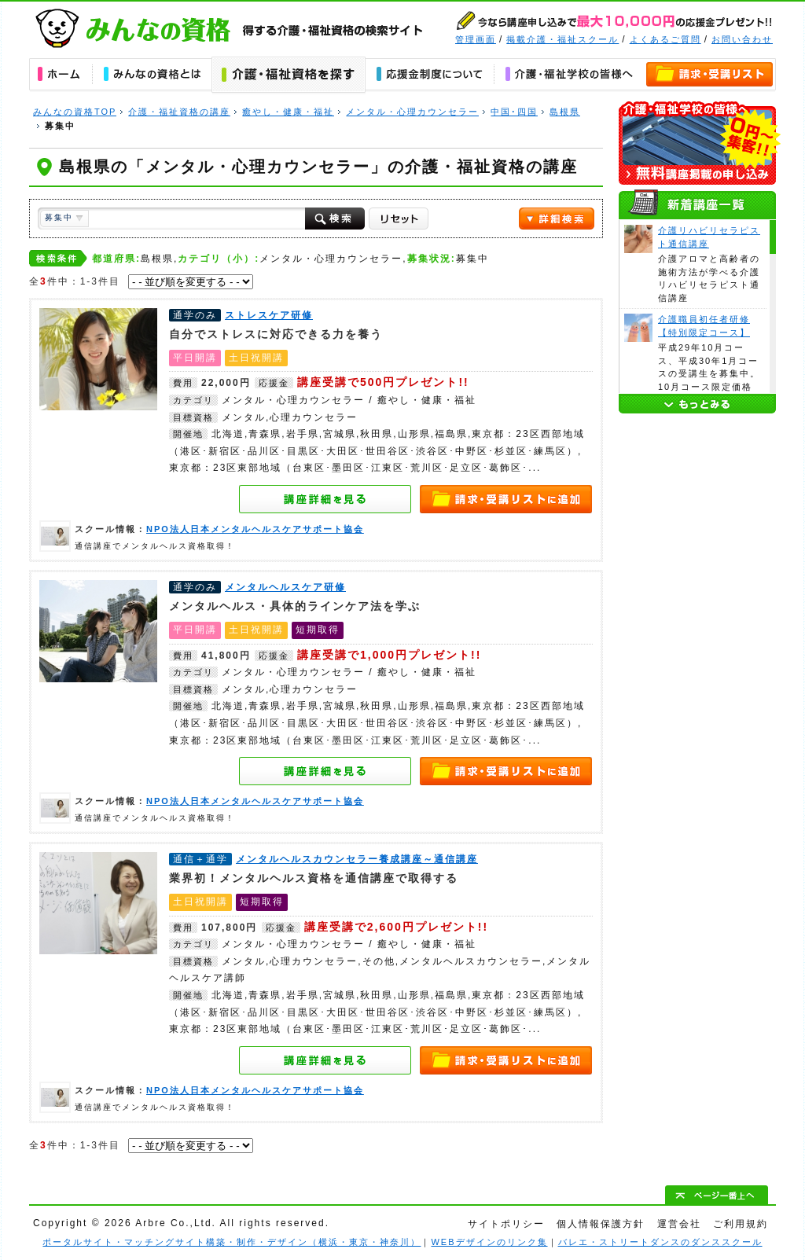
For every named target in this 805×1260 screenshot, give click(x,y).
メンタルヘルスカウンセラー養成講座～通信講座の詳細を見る (325, 1060)
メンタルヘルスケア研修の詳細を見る (325, 771)
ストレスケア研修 (98, 359)
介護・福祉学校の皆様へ (569, 75)
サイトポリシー (506, 1223)
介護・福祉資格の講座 (179, 111)
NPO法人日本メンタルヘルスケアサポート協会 (55, 536)
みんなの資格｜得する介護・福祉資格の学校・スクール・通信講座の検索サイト (230, 28)
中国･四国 (514, 111)
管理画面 (475, 39)
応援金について (430, 75)
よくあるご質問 (665, 39)
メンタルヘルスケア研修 (98, 631)
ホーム (60, 75)
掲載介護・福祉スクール (562, 39)
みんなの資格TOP (74, 111)
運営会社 (679, 1223)
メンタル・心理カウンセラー (412, 111)
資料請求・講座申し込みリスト (710, 75)
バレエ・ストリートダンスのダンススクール (660, 1242)
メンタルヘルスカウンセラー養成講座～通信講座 (98, 903)
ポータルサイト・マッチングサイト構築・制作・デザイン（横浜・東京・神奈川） (231, 1242)
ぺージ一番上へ (716, 1194)
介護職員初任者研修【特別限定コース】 (638, 328)
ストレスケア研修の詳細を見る (325, 499)
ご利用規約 (740, 1223)
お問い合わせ (742, 39)
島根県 (565, 111)
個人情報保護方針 (601, 1223)
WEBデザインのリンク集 (489, 1242)
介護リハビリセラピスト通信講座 (638, 239)
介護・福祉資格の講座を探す (288, 75)
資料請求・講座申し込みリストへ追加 (506, 499)
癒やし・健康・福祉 (288, 111)
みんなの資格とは (151, 75)
